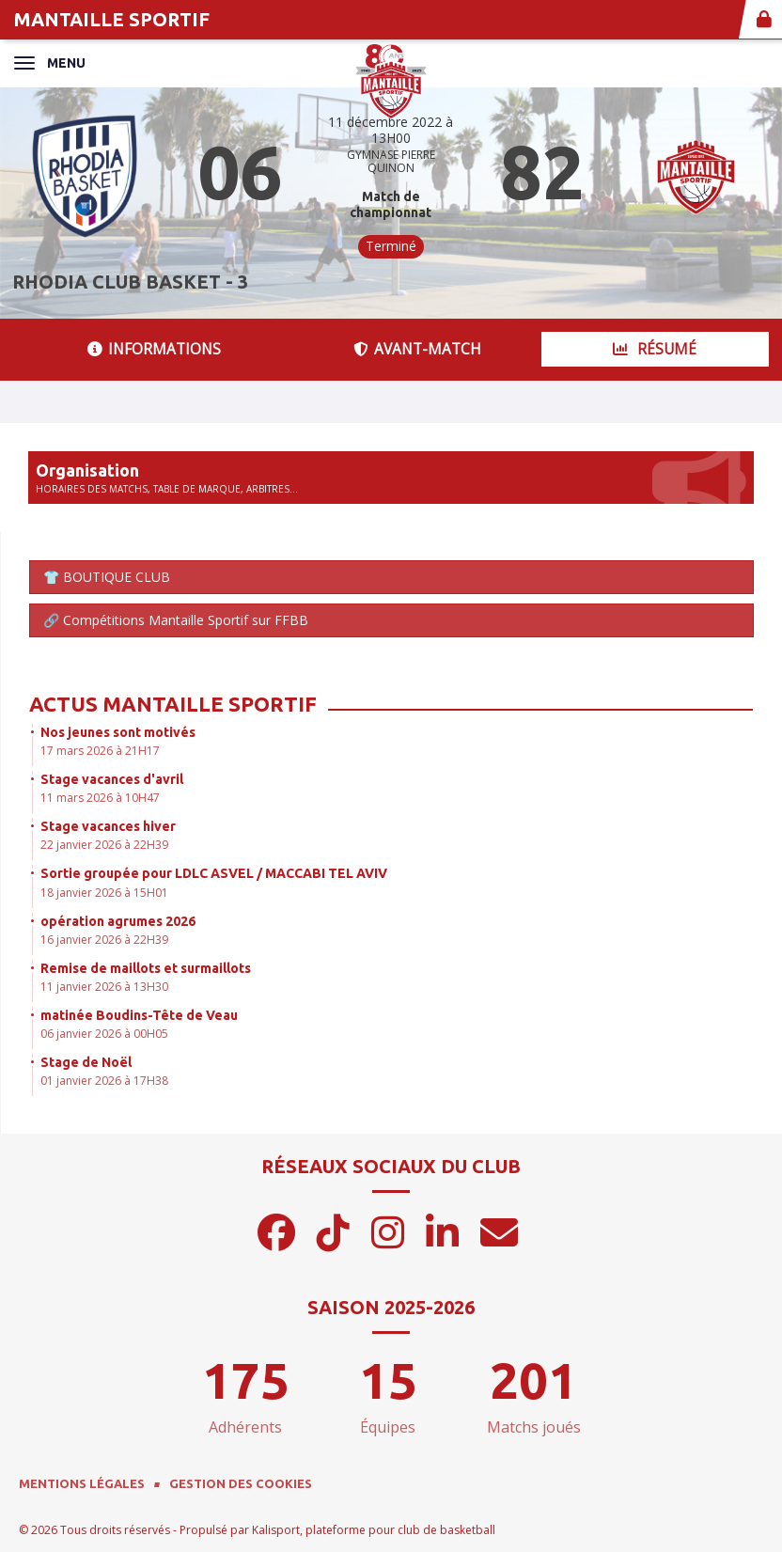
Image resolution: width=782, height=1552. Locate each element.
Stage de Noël (86, 1062)
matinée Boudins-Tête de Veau (139, 1015)
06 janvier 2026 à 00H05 (104, 1034)
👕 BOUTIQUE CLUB (106, 577)
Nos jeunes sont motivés (118, 732)
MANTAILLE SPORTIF (112, 19)
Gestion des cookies (240, 1483)
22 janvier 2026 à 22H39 (104, 845)
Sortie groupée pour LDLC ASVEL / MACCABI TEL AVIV (213, 873)
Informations (154, 349)
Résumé (654, 349)
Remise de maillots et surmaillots (145, 968)
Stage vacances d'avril (111, 779)
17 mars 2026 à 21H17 (100, 751)
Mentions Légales (82, 1483)
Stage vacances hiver (108, 826)
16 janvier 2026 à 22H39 (104, 940)
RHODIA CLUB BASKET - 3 (130, 281)
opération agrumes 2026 (118, 921)
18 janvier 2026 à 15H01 (104, 893)
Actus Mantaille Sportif (173, 703)
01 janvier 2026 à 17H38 (104, 1081)
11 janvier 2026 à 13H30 (104, 987)
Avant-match (417, 349)
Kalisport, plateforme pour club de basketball (373, 1530)
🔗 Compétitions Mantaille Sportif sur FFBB (175, 620)
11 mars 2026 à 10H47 (100, 798)
